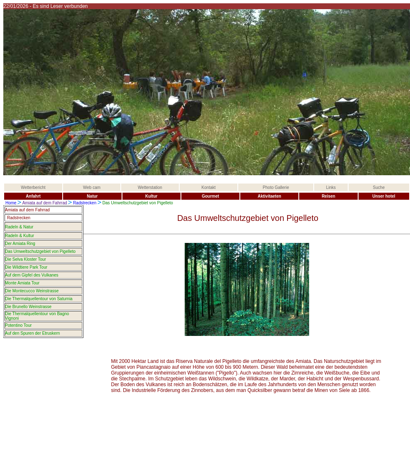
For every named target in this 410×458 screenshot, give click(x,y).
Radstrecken (84, 203)
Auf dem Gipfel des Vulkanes (32, 275)
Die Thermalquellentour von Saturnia (39, 298)
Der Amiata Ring (20, 243)
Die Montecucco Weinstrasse (32, 291)
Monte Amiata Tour (22, 283)
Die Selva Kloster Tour (25, 259)
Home (11, 203)
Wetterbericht (33, 187)
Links (331, 187)
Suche (379, 187)
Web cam (91, 187)
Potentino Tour (18, 325)
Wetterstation (150, 187)
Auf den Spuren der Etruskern (32, 333)
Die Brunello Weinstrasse (28, 306)
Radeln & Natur (19, 227)
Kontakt (209, 187)
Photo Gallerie (276, 187)
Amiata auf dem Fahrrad (45, 203)
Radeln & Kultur (19, 235)
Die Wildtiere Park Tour (26, 267)
